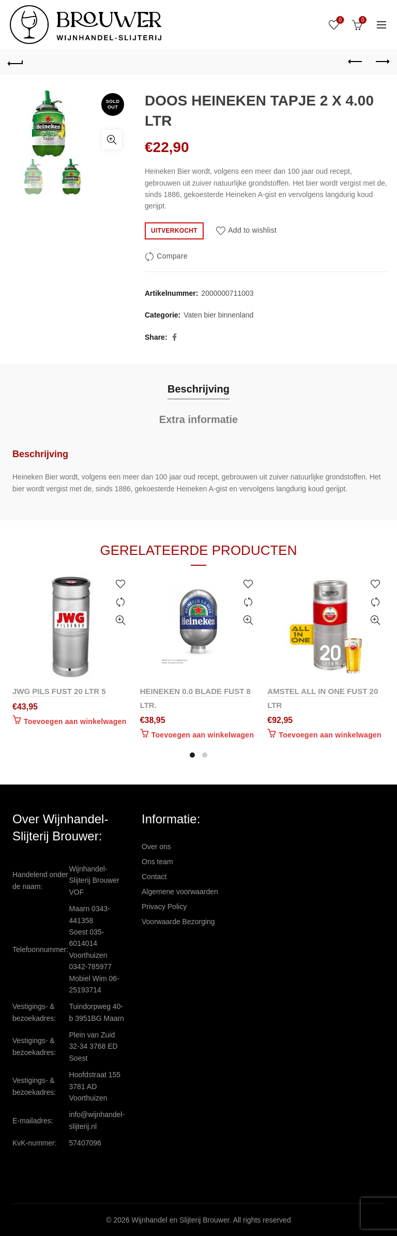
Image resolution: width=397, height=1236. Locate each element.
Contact (154, 876)
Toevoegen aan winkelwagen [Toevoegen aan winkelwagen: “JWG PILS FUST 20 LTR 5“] (75, 721)
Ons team (157, 861)
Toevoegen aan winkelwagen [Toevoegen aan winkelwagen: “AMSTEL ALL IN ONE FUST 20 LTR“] (330, 735)
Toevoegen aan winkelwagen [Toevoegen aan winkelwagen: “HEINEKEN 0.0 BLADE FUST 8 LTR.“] (202, 735)
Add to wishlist (252, 230)
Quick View (121, 620)
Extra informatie (198, 419)
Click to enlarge (111, 139)
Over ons (156, 846)
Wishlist (339, 20)
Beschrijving (198, 389)
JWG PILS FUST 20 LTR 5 (59, 691)
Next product (382, 61)
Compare (172, 256)
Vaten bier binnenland (218, 315)
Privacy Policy (164, 906)
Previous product (356, 61)
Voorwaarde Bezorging (178, 921)
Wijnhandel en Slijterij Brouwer (181, 1220)
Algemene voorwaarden (180, 891)
